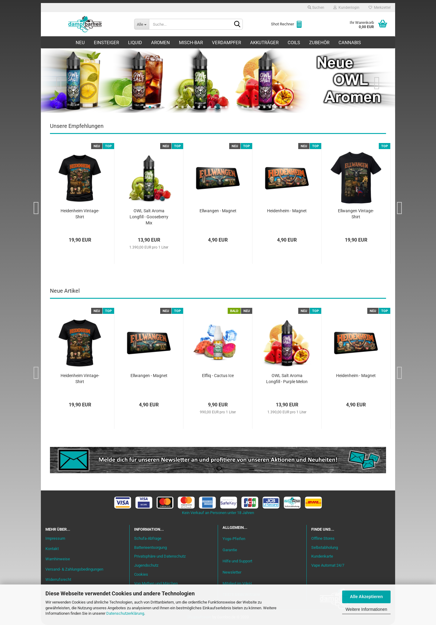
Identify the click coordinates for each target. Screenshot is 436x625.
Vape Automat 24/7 (327, 565)
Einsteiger (106, 42)
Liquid (135, 42)
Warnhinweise (57, 559)
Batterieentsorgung (150, 547)
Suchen (316, 7)
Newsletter (232, 572)
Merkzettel (379, 7)
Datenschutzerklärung (125, 613)
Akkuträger (264, 42)
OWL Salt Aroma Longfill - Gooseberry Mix (149, 216)
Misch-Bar (191, 42)
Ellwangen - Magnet (218, 210)
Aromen (160, 42)
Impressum (55, 538)
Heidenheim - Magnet (287, 210)
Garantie (230, 550)
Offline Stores (323, 538)
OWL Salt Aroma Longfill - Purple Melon (287, 378)
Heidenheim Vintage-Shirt (80, 213)
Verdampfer (226, 42)
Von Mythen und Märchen (156, 583)
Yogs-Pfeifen (234, 538)
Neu (80, 42)
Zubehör (319, 42)
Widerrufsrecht (58, 579)
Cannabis (350, 42)
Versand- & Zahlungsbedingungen (74, 569)
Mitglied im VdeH (237, 583)
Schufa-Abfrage (147, 538)
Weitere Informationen (366, 609)
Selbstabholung (324, 547)
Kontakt (52, 548)
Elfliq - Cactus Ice (218, 375)
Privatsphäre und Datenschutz (160, 556)
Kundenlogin (346, 7)
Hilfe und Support (237, 561)
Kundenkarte (322, 556)
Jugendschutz (146, 565)
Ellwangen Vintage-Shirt (356, 213)
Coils (294, 42)
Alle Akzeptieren (366, 596)
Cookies (141, 574)
